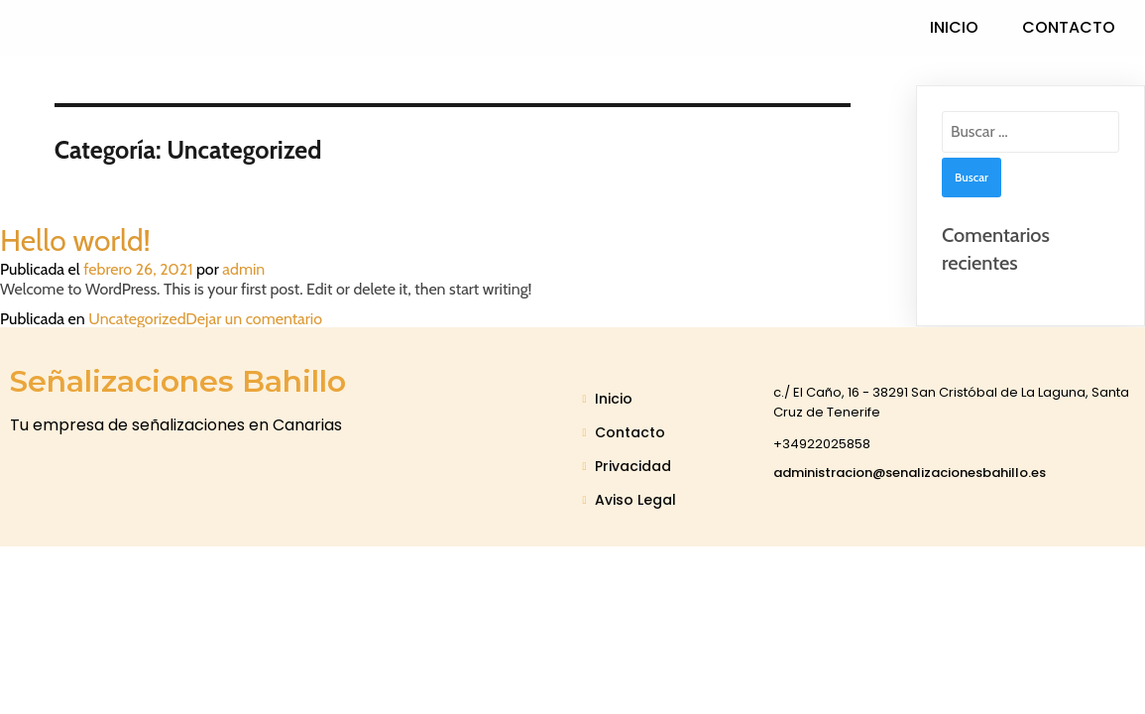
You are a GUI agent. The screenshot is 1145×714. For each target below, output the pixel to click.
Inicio (954, 27)
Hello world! (75, 240)
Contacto (1068, 27)
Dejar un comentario (253, 318)
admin (243, 269)
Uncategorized (136, 318)
